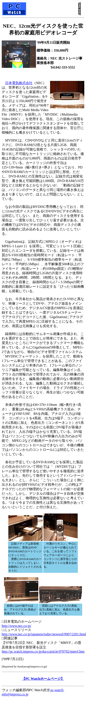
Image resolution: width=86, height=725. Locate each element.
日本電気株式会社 (19, 83)
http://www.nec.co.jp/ (16, 626)
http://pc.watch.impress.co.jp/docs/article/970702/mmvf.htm (43, 651)
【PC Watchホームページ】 (43, 678)
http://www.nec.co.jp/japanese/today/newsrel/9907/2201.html (44, 634)
